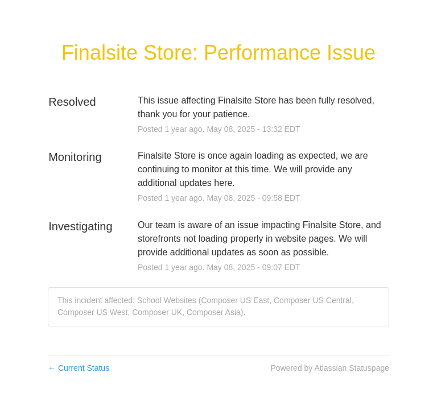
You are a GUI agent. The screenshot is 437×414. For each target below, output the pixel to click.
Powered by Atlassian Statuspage (329, 367)
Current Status (78, 367)
